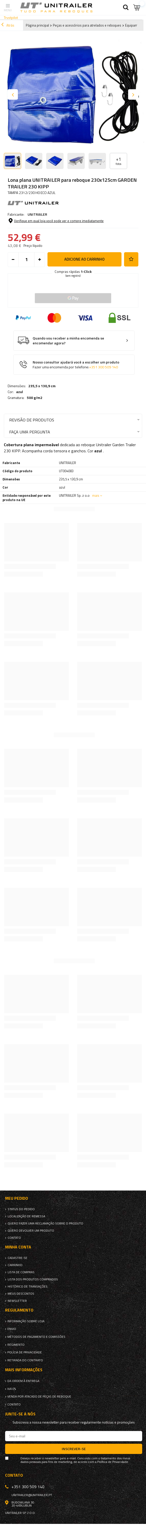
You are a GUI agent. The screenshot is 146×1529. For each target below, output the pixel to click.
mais (95, 495)
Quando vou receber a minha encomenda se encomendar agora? (68, 340)
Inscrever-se (74, 1448)
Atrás (7, 25)
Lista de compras (21, 1272)
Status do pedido (21, 1209)
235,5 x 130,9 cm (42, 386)
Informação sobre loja (25, 1321)
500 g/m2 (34, 397)
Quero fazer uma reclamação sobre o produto (45, 1223)
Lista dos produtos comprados (33, 1279)
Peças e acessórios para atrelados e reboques (87, 25)
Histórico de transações (27, 1286)
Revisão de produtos (31, 420)
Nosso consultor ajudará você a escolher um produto (76, 364)
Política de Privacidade (112, 1462)
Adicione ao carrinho (84, 259)
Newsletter (17, 1300)
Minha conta (18, 1247)
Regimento (16, 1344)
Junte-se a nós (20, 1414)
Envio (11, 1328)
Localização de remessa (26, 1216)
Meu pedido (16, 1198)
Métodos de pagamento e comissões (36, 1336)
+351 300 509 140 (103, 367)
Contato (14, 1237)
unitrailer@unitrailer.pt (31, 1495)
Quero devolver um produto (31, 1230)
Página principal (37, 25)
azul (19, 392)
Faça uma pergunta (29, 432)
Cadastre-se (17, 1257)
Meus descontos (21, 1293)
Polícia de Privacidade (24, 1352)
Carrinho (15, 1265)
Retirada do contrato (25, 1360)
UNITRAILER (37, 214)
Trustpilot (11, 17)
